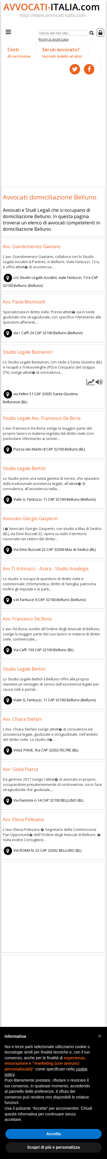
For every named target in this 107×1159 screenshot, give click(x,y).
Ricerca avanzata (53, 39)
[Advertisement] (53, 129)
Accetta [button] (53, 1133)
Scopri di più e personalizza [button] (53, 1147)
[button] (99, 1036)
